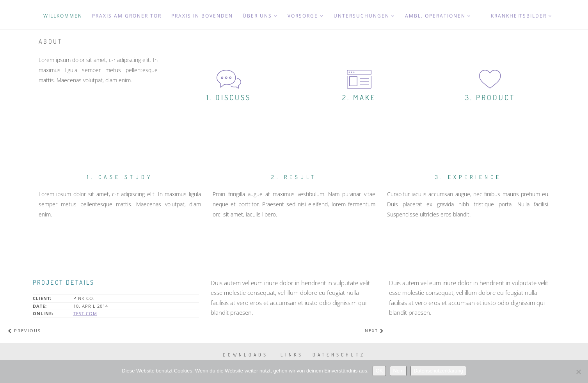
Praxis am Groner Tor (127, 16)
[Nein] (578, 372)
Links (292, 355)
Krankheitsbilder (521, 16)
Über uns (260, 16)
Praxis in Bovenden (202, 16)
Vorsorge (306, 16)
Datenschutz (339, 355)
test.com (85, 313)
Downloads (245, 355)
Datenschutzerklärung (438, 371)
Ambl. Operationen (438, 16)
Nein (398, 371)
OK (379, 371)
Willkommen (62, 16)
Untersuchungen (364, 16)
